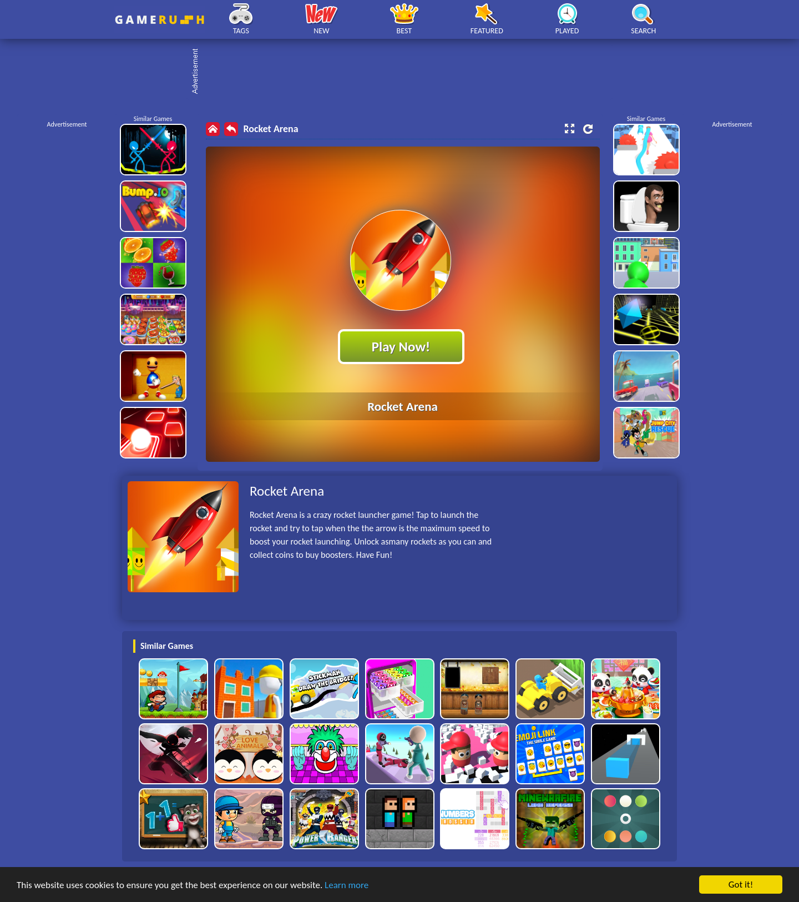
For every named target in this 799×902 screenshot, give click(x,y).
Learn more (346, 885)
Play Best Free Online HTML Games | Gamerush (159, 19)
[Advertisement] (405, 72)
